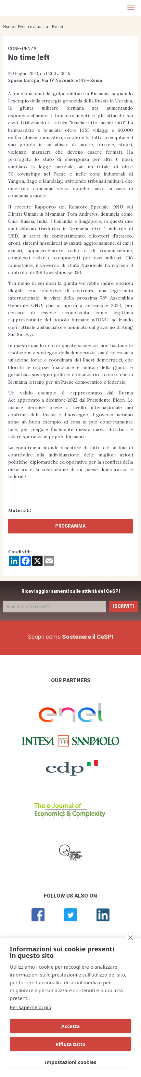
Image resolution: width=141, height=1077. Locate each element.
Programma (70, 526)
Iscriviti (123, 606)
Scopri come (70, 636)
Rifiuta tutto (70, 1044)
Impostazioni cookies (70, 1062)
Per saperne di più (30, 1007)
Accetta (70, 1026)
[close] (130, 937)
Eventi (57, 26)
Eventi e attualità (33, 26)
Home (8, 26)
